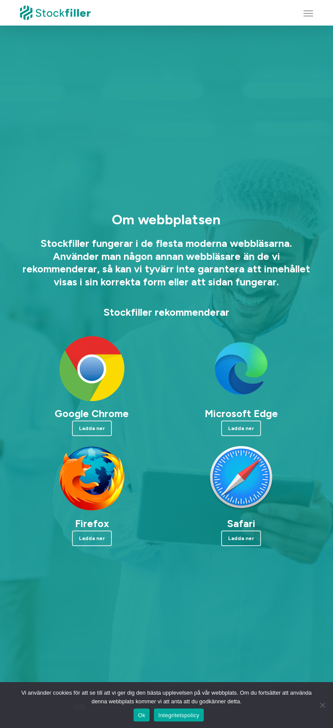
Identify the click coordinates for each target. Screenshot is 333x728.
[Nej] (322, 705)
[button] (308, 13)
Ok (141, 715)
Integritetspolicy (178, 715)
